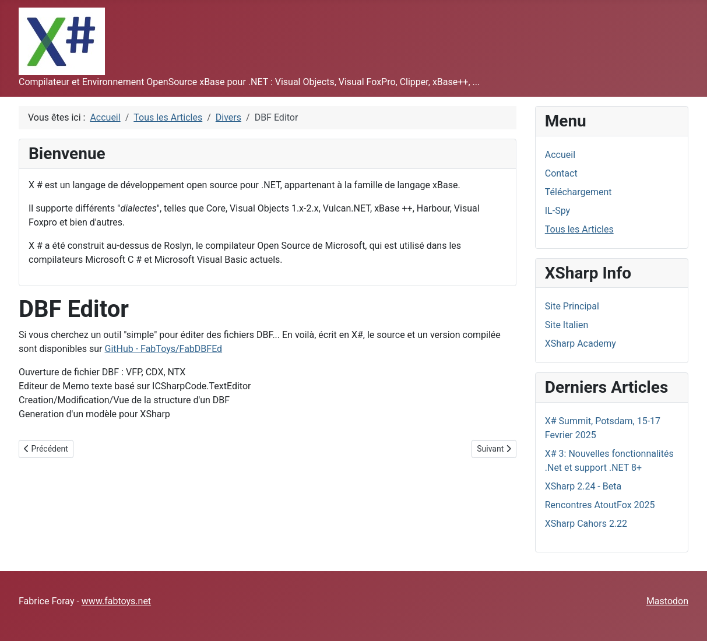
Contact (561, 173)
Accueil (560, 154)
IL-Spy (557, 210)
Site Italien (566, 324)
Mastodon (667, 601)
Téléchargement (578, 192)
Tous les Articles (579, 229)
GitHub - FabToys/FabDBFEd (163, 348)
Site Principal (572, 306)
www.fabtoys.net (116, 601)
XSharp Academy (580, 343)
